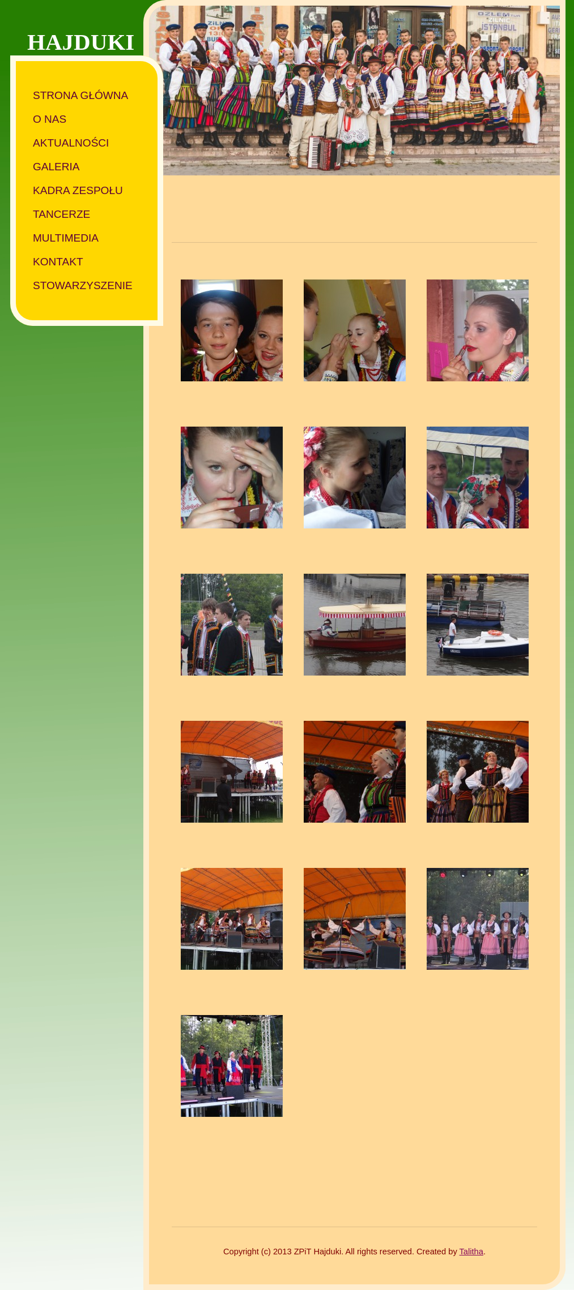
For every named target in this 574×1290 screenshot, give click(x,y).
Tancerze (61, 214)
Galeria (56, 167)
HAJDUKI (80, 42)
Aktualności (71, 143)
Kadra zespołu (78, 190)
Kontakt (58, 262)
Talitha (471, 1251)
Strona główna (80, 95)
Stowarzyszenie (83, 285)
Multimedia (66, 238)
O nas (49, 119)
